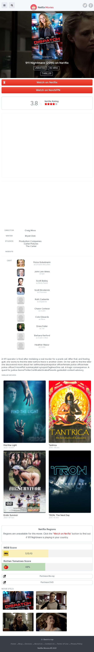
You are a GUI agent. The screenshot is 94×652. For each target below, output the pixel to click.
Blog (20, 644)
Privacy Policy (76, 644)
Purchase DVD (47, 582)
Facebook (90, 5)
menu (4, 5)
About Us (38, 644)
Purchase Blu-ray (47, 576)
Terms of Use (62, 644)
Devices (28, 644)
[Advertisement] (47, 204)
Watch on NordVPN (48, 90)
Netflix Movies (44, 648)
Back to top (48, 640)
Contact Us (50, 644)
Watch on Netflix (47, 82)
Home (13, 644)
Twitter (85, 5)
